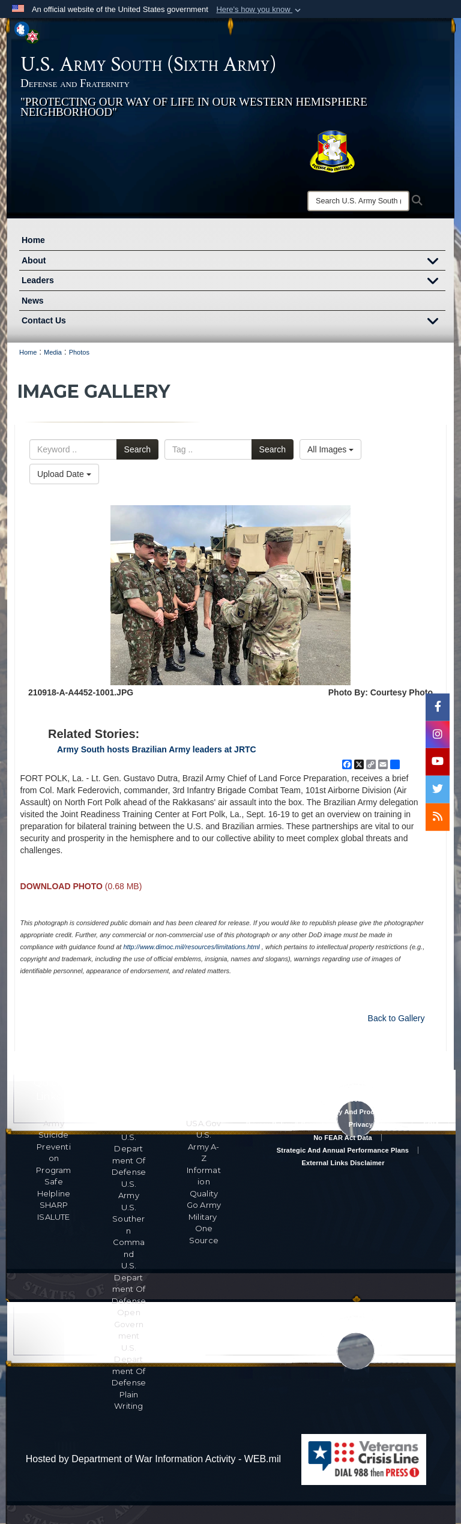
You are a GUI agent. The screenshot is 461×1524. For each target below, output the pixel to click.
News (33, 300)
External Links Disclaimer (342, 1162)
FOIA (431, 1124)
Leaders (233, 282)
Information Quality (204, 1181)
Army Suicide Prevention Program (53, 1146)
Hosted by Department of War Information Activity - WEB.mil (153, 1459)
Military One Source (203, 1228)
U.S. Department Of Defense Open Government (129, 1300)
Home (33, 240)
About (233, 262)
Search (137, 449)
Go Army (204, 1205)
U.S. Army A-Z (203, 1146)
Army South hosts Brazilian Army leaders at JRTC (156, 749)
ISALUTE (53, 1217)
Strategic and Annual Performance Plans (343, 1150)
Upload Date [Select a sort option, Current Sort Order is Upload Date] (64, 474)
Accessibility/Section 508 (343, 1099)
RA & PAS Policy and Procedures (343, 1111)
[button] (259, 10)
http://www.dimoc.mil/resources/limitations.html (191, 946)
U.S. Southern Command (128, 1230)
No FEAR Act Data (342, 1137)
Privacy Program (376, 1124)
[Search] (358, 201)
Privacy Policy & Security (287, 1124)
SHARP (54, 1205)
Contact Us (233, 322)
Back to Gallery (396, 1018)
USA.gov (203, 1123)
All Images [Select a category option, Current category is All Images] (330, 449)
